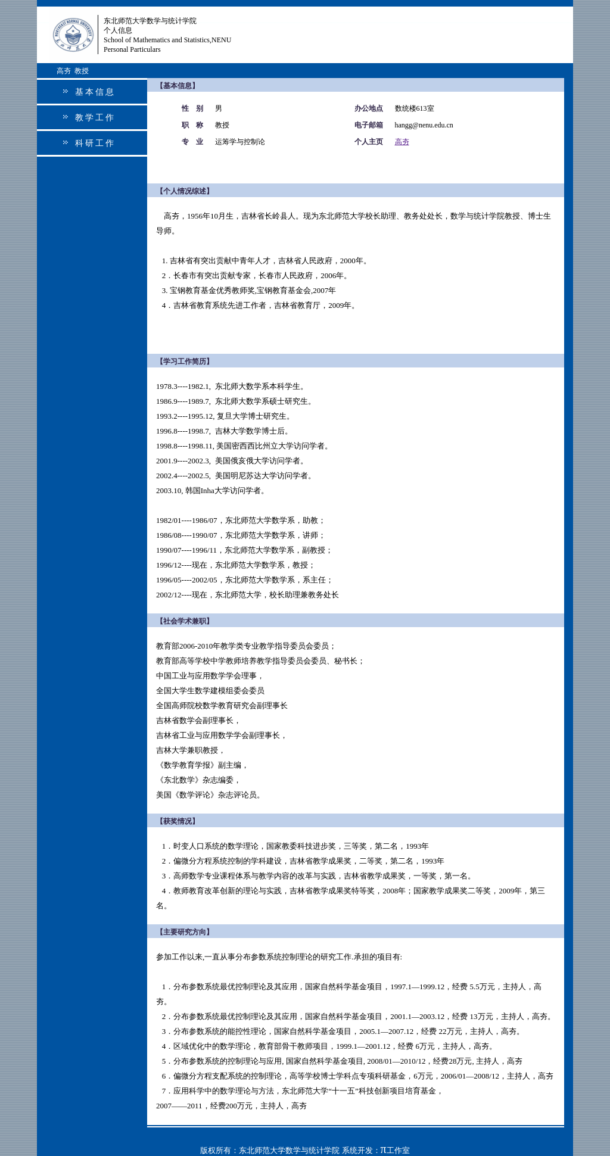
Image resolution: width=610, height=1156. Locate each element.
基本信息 (95, 92)
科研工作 (95, 143)
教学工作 (95, 117)
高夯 (402, 142)
